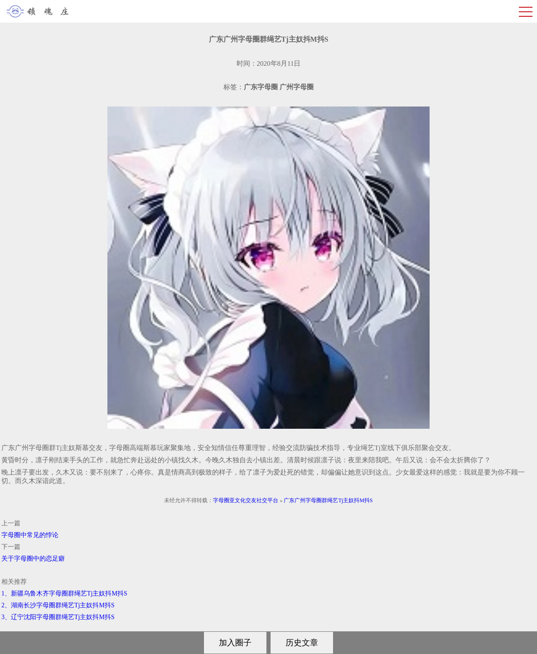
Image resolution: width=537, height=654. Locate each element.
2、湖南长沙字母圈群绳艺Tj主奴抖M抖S (58, 605)
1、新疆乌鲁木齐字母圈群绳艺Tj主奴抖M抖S (64, 593)
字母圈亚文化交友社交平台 (245, 500)
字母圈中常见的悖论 (29, 535)
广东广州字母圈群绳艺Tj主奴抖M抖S (328, 500)
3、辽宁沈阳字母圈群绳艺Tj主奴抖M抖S (58, 617)
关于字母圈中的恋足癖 (33, 558)
